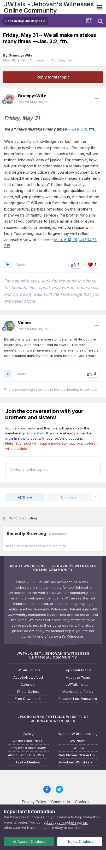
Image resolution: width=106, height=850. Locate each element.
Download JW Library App (78, 762)
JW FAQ (78, 748)
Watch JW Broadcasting (78, 734)
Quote (21, 264)
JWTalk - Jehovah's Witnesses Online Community (48, 7)
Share (25, 497)
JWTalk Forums (28, 670)
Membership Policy (77, 692)
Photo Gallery (28, 692)
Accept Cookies (29, 841)
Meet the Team (78, 677)
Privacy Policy (34, 802)
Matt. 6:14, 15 (65, 239)
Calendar (28, 685)
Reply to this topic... (29, 469)
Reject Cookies (79, 841)
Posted (35, 102)
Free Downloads (28, 699)
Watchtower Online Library (78, 755)
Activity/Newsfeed (28, 677)
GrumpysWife (20, 55)
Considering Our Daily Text (52, 60)
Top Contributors (78, 670)
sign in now (15, 438)
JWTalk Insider (78, 685)
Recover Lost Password (77, 699)
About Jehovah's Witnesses (28, 755)
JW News (78, 741)
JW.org (28, 734)
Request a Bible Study (28, 748)
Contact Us (60, 802)
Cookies (82, 802)
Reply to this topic (53, 77)
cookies (38, 817)
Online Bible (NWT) (28, 741)
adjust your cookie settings (66, 822)
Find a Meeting (28, 762)
